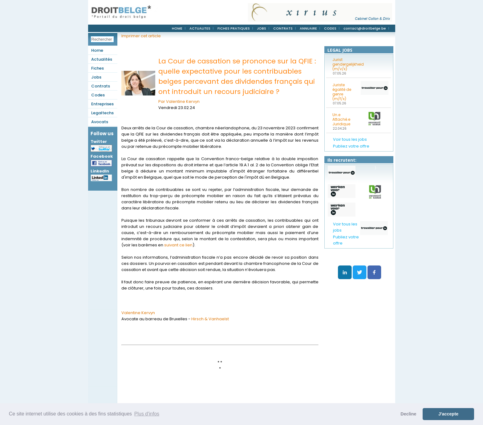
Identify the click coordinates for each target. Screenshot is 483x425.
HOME (177, 28)
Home (97, 50)
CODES (330, 28)
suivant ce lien (178, 245)
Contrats (100, 86)
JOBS (261, 28)
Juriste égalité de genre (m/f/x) (341, 92)
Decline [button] (408, 413)
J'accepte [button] (448, 413)
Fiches (97, 68)
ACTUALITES (199, 28)
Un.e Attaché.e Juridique (341, 119)
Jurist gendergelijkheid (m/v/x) (344, 64)
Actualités (101, 59)
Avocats (99, 122)
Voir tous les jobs (350, 139)
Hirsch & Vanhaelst (210, 319)
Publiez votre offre (351, 146)
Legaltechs (102, 113)
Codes (98, 95)
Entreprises (102, 104)
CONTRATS (283, 28)
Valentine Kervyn (138, 313)
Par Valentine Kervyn (179, 101)
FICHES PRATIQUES (233, 28)
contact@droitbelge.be (364, 28)
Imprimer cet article (141, 36)
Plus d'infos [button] (146, 413)
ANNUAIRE (308, 28)
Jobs (96, 77)
